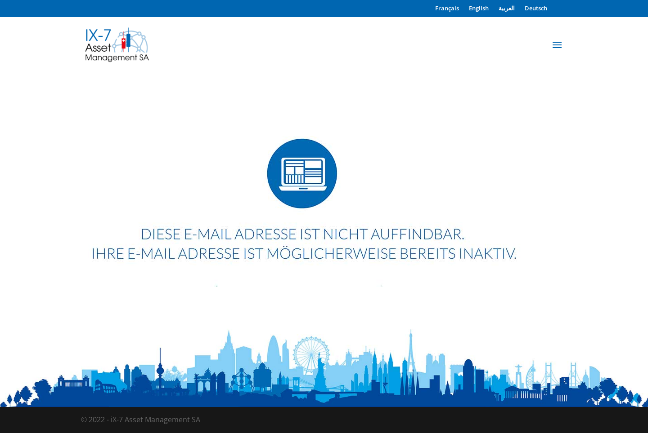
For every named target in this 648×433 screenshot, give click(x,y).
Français (447, 8)
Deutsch (536, 8)
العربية (507, 8)
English (479, 8)
